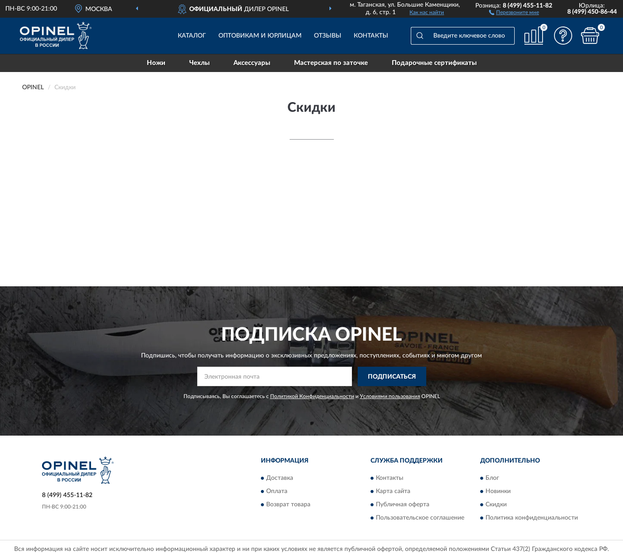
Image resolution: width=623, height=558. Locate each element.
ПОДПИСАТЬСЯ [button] (392, 377)
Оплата (276, 491)
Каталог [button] (192, 36)
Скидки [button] (496, 504)
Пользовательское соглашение (420, 518)
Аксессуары (251, 63)
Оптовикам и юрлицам (260, 36)
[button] (514, 12)
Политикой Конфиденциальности (312, 396)
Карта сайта (393, 491)
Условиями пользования (390, 396)
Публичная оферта (402, 504)
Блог (492, 478)
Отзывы (327, 36)
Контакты (371, 36)
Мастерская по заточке (331, 63)
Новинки (498, 491)
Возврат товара (288, 504)
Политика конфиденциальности (531, 518)
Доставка (279, 478)
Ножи (156, 63)
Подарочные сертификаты (434, 63)
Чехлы (199, 63)
